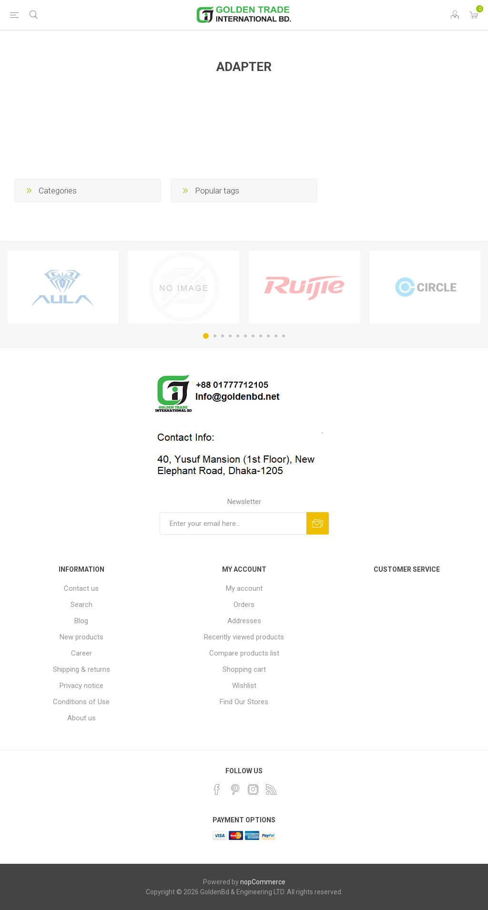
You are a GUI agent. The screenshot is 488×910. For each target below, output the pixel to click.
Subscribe (317, 523)
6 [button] (245, 335)
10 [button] (275, 335)
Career (81, 653)
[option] (63, 287)
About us (81, 718)
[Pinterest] (235, 789)
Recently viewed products (244, 637)
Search (81, 604)
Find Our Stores (244, 702)
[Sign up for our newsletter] (233, 523)
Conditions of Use (81, 702)
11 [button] (283, 335)
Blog (81, 621)
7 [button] (253, 335)
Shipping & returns (81, 669)
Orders (244, 604)
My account (244, 588)
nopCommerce (262, 882)
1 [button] (206, 336)
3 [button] (222, 335)
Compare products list (244, 653)
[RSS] (271, 789)
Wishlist (244, 685)
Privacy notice (81, 685)
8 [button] (260, 335)
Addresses (244, 621)
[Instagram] (253, 789)
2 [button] (215, 335)
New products (81, 637)
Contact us (81, 588)
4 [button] (230, 335)
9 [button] (268, 335)
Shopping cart (244, 669)
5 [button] (237, 335)
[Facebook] (216, 789)
